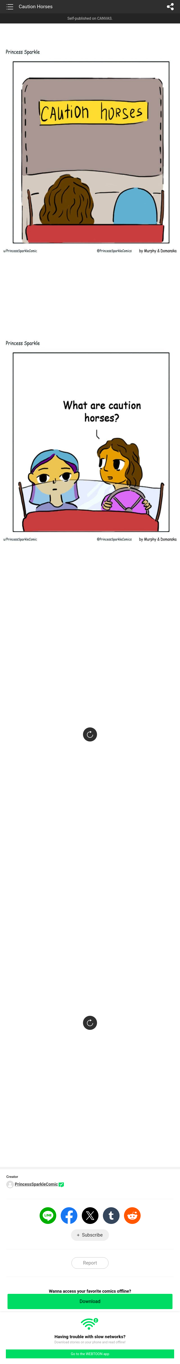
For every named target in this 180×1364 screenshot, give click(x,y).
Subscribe (92, 1235)
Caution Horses (35, 6)
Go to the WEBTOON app (90, 1354)
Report (90, 1263)
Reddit (132, 1215)
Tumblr (111, 1215)
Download (89, 1301)
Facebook (69, 1215)
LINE (48, 1215)
